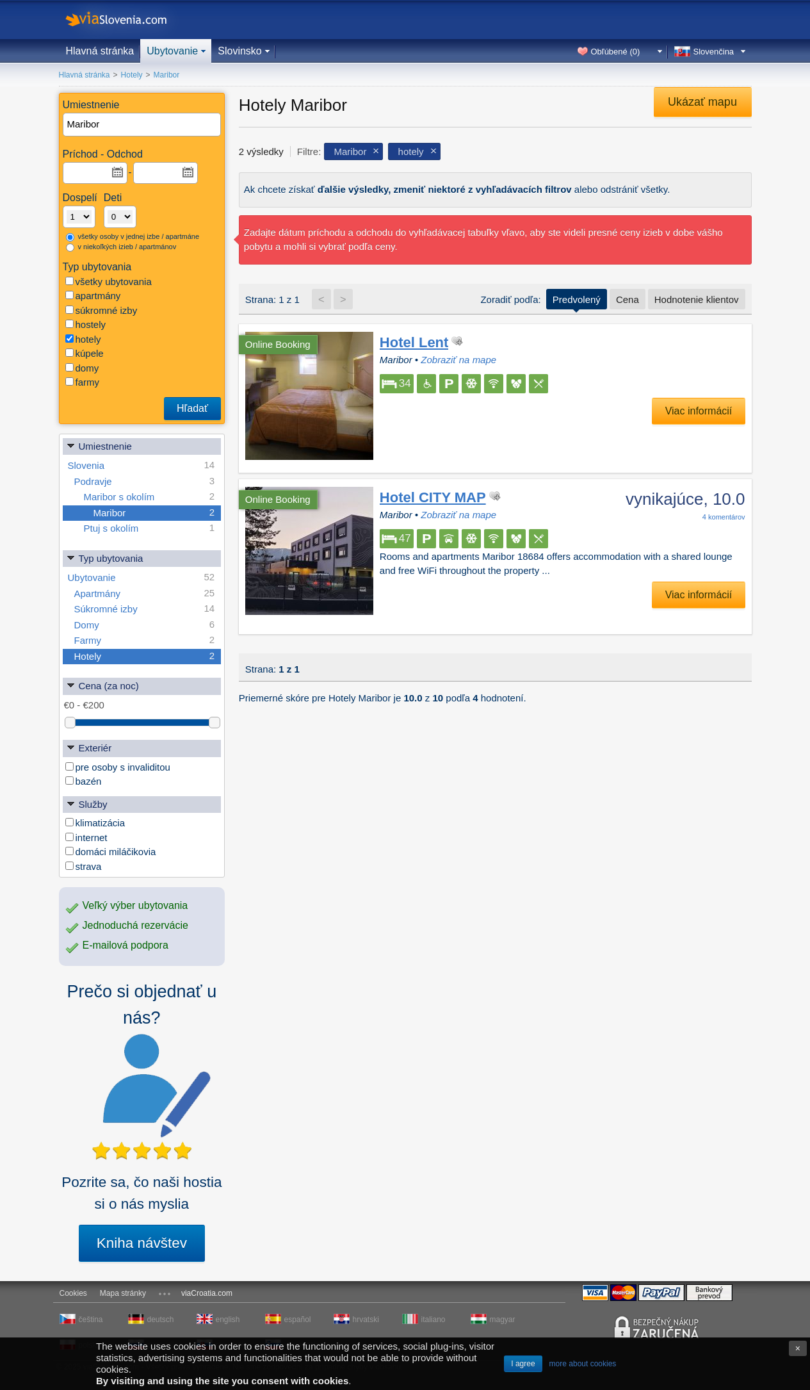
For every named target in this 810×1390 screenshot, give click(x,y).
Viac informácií (699, 410)
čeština (91, 1319)
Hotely (144, 656)
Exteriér (89, 747)
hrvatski (366, 1319)
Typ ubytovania (104, 558)
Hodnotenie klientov (696, 299)
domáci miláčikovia (110, 851)
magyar (502, 1319)
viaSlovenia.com (127, 19)
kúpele (84, 353)
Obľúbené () (615, 51)
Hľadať (192, 408)
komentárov (723, 517)
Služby (87, 803)
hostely (85, 324)
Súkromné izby (144, 608)
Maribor (154, 512)
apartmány (93, 295)
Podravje (144, 481)
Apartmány (144, 593)
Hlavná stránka (100, 50)
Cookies (73, 1293)
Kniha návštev (142, 1243)
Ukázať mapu (702, 101)
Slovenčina (713, 51)
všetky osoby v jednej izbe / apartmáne (133, 237)
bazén (83, 781)
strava (83, 866)
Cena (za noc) (102, 685)
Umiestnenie (99, 445)
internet (86, 837)
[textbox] (142, 124)
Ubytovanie (172, 50)
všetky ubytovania (108, 281)
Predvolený (577, 299)
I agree (523, 1363)
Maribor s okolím (149, 496)
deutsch (160, 1319)
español (297, 1319)
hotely (83, 339)
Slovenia (141, 465)
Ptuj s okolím (149, 528)
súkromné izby (101, 310)
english (228, 1319)
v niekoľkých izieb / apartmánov (121, 247)
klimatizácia (95, 822)
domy (82, 368)
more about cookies (583, 1363)
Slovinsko (239, 50)
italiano (433, 1319)
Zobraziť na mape (458, 359)
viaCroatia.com (206, 1293)
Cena (627, 299)
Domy (144, 624)
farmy (82, 382)
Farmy (144, 640)
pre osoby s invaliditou (117, 767)
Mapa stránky (123, 1293)
